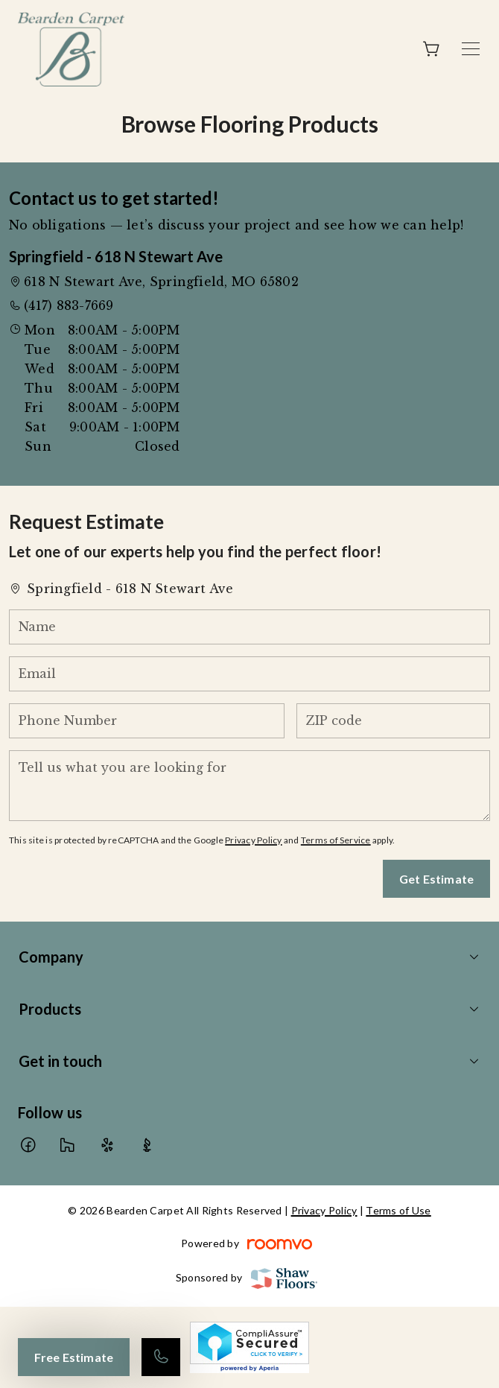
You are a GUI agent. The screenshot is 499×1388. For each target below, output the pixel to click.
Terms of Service (336, 840)
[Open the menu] (470, 49)
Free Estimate (73, 1357)
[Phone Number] (147, 720)
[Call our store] (161, 1357)
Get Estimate (436, 879)
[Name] (249, 626)
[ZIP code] (393, 720)
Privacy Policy (253, 840)
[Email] (249, 673)
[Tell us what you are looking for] (249, 785)
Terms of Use (398, 1210)
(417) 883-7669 (68, 305)
